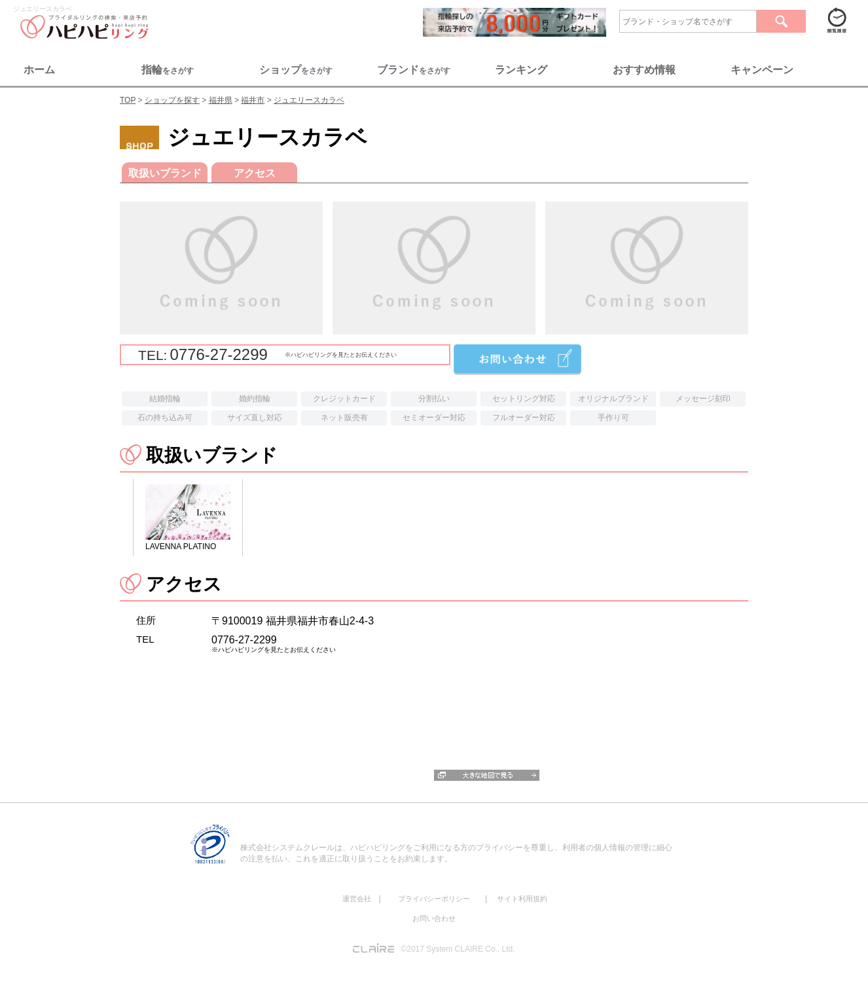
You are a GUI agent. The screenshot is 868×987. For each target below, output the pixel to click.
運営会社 (356, 899)
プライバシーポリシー (434, 899)
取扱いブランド (165, 173)
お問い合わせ (434, 918)
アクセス (255, 173)
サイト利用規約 (522, 899)
